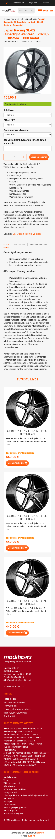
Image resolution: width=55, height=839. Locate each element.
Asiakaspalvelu (18, 3)
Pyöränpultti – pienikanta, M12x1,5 (19, 741)
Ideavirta (40, 833)
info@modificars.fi (23, 680)
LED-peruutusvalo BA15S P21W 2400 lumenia (24, 762)
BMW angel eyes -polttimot (16, 807)
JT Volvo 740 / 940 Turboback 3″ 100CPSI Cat (24, 756)
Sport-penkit (9, 801)
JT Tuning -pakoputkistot (15, 789)
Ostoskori (45, 3)
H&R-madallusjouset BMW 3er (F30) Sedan (23, 728)
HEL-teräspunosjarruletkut (16, 747)
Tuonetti (31, 836)
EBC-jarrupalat (10, 810)
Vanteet (15, 19)
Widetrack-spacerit (12, 783)
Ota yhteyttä (9, 716)
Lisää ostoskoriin (39, 157)
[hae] (32, 10)
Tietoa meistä (10, 699)
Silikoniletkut (9, 786)
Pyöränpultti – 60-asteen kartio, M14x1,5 (22, 738)
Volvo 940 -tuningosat (14, 813)
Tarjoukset (33, 3)
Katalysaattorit (10, 792)
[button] (17, 463)
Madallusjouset (10, 777)
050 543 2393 (17, 677)
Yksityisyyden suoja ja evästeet (18, 709)
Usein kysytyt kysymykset (15, 713)
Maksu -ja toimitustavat (14, 702)
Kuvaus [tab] (6, 244)
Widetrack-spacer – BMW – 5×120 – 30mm (23, 744)
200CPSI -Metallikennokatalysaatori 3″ (21, 759)
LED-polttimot (10, 804)
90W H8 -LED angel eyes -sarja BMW (20, 765)
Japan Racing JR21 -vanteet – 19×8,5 (21, 734)
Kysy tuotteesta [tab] (19, 244)
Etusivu (7, 19)
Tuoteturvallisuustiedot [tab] (38, 244)
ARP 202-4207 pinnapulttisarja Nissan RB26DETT (26, 753)
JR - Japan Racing (29, 19)
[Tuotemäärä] (15, 157)
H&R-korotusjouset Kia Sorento (18, 731)
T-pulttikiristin (10, 750)
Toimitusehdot (10, 706)
